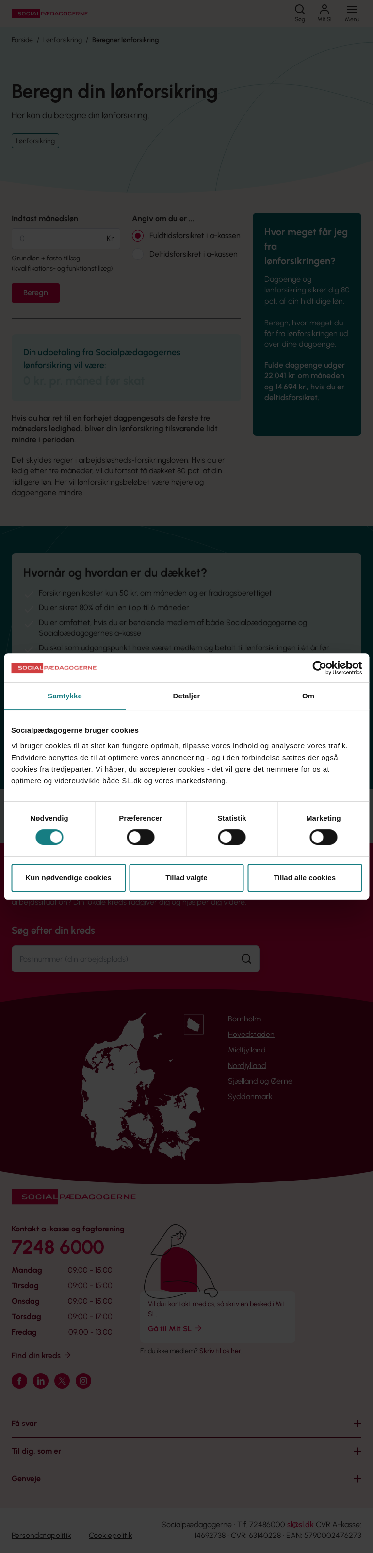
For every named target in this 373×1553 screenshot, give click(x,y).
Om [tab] (308, 696)
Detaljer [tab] (186, 696)
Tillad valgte (186, 878)
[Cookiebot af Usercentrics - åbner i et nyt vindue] (319, 668)
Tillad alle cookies (305, 878)
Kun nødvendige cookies (68, 878)
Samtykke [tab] (65, 696)
